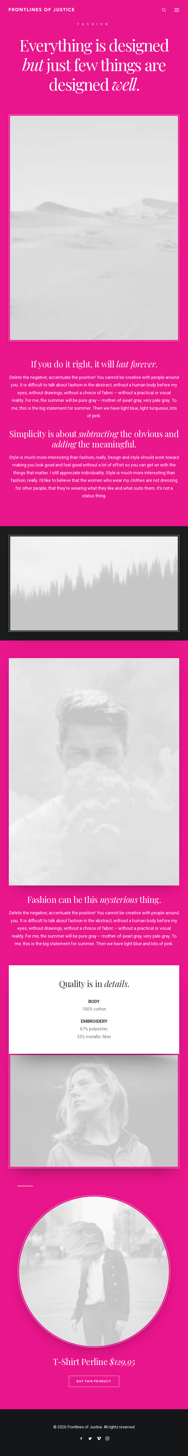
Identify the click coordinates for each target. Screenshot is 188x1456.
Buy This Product (94, 1381)
